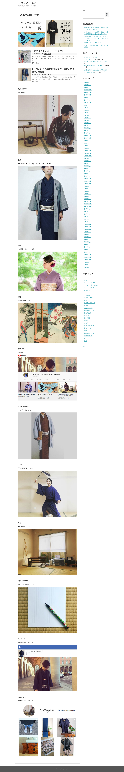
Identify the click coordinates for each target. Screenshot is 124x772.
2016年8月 (87, 234)
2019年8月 (87, 158)
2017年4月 (87, 219)
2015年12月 (88, 254)
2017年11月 (88, 204)
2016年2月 (87, 249)
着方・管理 (47, 54)
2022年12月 (88, 102)
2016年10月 (88, 229)
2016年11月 (88, 227)
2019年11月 (88, 153)
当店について (88, 57)
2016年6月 (87, 239)
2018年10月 (88, 183)
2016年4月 (87, 244)
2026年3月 (87, 82)
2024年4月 (87, 100)
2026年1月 (87, 87)
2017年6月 (87, 214)
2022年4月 (87, 112)
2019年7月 (87, 161)
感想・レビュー (89, 310)
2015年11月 (88, 257)
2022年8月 (87, 105)
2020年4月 (87, 148)
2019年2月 (87, 173)
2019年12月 (88, 150)
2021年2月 (87, 130)
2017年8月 (87, 209)
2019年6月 (87, 163)
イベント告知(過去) (90, 287)
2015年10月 (88, 259)
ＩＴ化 (86, 277)
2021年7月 (87, 118)
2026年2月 (87, 85)
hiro (96, 57)
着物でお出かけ (89, 333)
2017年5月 (87, 216)
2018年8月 (87, 186)
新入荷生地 (87, 313)
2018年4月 (87, 194)
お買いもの (87, 290)
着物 (85, 330)
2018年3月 (87, 196)
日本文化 (87, 315)
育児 (85, 338)
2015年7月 (87, 267)
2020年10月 (88, 138)
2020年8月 (87, 140)
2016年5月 (87, 242)
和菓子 (86, 305)
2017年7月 (87, 211)
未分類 (86, 320)
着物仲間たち (88, 336)
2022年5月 (87, 110)
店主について (88, 308)
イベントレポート (89, 282)
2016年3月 (87, 247)
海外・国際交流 (89, 325)
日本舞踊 (87, 318)
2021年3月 (87, 128)
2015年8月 (87, 265)
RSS (84, 346)
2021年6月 (87, 120)
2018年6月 (87, 189)
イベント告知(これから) (91, 285)
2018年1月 (87, 199)
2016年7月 (87, 237)
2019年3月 (87, 171)
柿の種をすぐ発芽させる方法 (93, 61)
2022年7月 (87, 107)
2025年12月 (88, 90)
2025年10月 (88, 95)
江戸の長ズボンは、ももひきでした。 (50, 51)
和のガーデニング (89, 303)
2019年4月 (87, 168)
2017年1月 (87, 221)
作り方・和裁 (88, 298)
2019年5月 (87, 166)
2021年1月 (87, 133)
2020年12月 (88, 135)
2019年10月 (88, 156)
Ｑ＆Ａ (86, 280)
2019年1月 (87, 176)
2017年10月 (88, 206)
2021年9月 (87, 115)
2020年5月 (87, 145)
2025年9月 (87, 97)
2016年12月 (88, 224)
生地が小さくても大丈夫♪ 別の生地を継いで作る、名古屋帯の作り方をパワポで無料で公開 (96, 70)
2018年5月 (87, 191)
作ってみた (47, 74)
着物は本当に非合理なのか (92, 42)
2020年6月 (87, 143)
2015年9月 (87, 262)
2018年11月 (88, 181)
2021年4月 (87, 125)
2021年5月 (87, 123)
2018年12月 (88, 178)
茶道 (85, 341)
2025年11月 (88, 92)
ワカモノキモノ (27, 2)
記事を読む (35, 63)
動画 (85, 300)
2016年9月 (87, 232)
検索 (84, 11)
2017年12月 (88, 201)
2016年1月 (87, 252)
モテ (85, 292)
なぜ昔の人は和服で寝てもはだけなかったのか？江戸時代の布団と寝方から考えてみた (96, 38)
